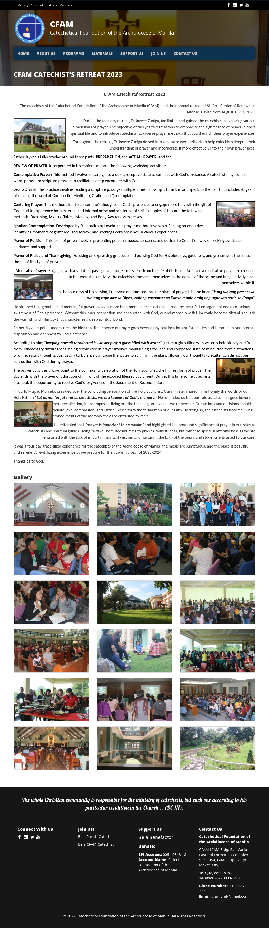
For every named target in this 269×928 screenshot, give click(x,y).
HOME (23, 53)
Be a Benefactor (155, 837)
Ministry (22, 5)
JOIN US (158, 53)
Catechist (37, 5)
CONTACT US (185, 53)
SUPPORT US (131, 53)
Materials (66, 5)
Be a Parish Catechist (96, 836)
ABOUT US (46, 53)
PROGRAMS (73, 53)
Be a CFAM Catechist (96, 844)
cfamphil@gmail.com (230, 896)
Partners (51, 5)
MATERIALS (102, 53)
